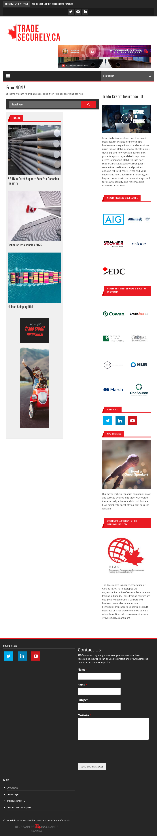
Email (83, 685)
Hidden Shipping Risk (20, 306)
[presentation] (105, 757)
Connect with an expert (19, 807)
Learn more (124, 618)
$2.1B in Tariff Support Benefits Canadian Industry (33, 180)
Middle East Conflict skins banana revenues (52, 3)
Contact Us (12, 787)
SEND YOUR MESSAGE (92, 766)
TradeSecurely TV (16, 800)
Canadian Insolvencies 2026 (25, 244)
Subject (83, 700)
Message (84, 715)
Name (83, 670)
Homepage (12, 794)
